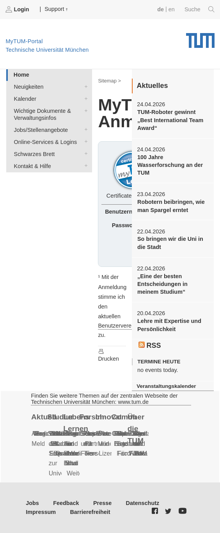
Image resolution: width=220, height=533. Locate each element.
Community (124, 417)
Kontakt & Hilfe (84, 165)
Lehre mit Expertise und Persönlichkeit (169, 325)
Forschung (92, 417)
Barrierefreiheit (90, 512)
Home (21, 75)
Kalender (84, 98)
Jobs (32, 503)
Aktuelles (44, 417)
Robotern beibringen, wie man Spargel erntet (171, 206)
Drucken (108, 355)
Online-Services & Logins (84, 141)
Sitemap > (109, 81)
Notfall (144, 433)
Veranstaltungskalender (166, 386)
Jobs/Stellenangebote (84, 129)
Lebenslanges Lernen (76, 423)
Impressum (41, 512)
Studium (60, 417)
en (172, 9)
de (160, 9)
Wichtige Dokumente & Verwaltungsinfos (84, 110)
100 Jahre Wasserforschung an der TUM (170, 165)
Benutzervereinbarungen (129, 326)
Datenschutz (143, 503)
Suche (200, 9)
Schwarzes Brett (84, 153)
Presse (102, 503)
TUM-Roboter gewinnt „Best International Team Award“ (170, 120)
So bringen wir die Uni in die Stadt (170, 243)
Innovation (108, 417)
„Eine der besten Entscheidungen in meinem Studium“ (162, 284)
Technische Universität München (200, 37)
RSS (149, 345)
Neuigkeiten (84, 86)
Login (17, 9)
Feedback (66, 503)
